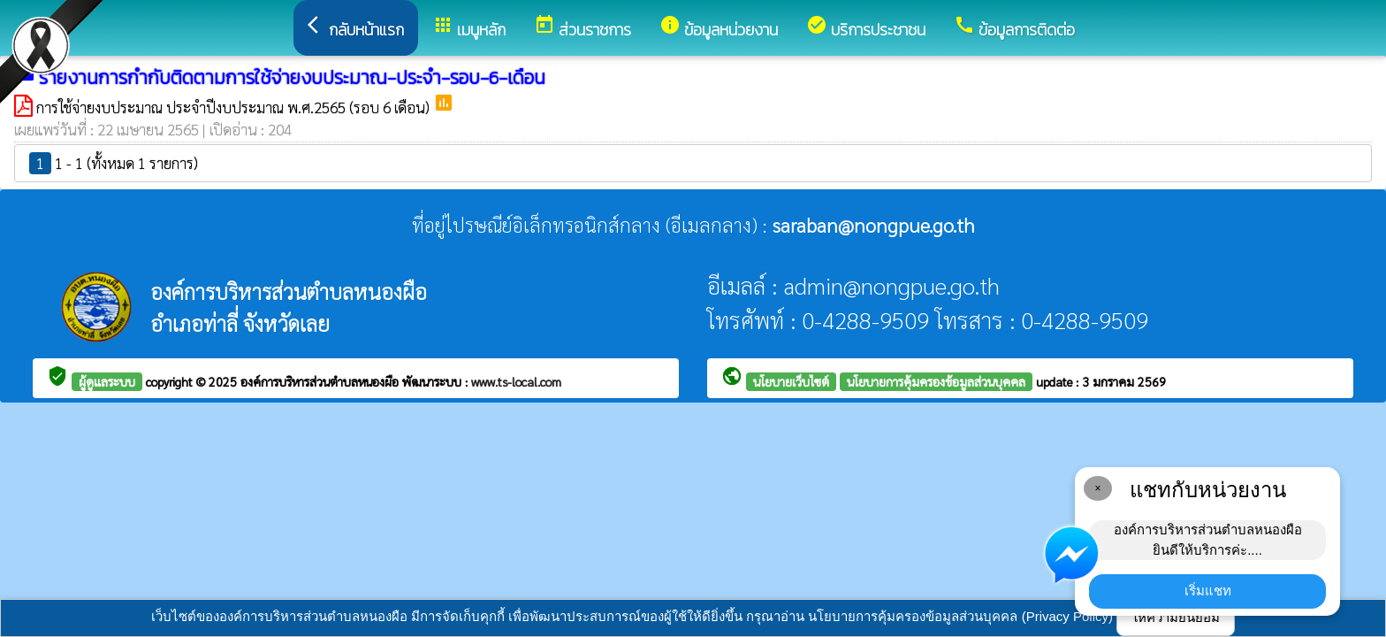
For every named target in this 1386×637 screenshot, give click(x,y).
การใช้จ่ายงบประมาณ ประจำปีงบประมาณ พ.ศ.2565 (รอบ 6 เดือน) (234, 107)
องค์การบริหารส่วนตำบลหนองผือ (321, 381)
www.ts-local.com (516, 381)
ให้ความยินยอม (1175, 617)
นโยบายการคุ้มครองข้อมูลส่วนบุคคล (936, 381)
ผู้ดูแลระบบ (107, 381)
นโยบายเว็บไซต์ (791, 381)
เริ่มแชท (1207, 590)
